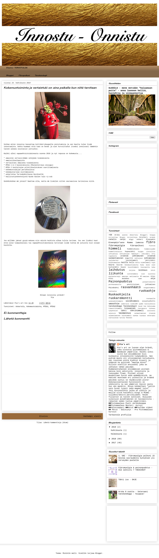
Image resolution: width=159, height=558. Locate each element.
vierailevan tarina (117, 318)
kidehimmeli (146, 262)
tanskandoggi (115, 306)
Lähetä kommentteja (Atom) (55, 423)
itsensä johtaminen (131, 256)
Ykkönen (129, 318)
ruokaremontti (120, 298)
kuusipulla (145, 267)
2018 (114, 439)
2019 (114, 427)
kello (131, 262)
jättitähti (150, 260)
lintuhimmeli (132, 274)
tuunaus (152, 308)
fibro (150, 242)
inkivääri (146, 254)
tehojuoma (151, 306)
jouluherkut (113, 260)
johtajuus (139, 258)
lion (143, 274)
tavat (140, 306)
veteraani (151, 316)
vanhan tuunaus (139, 316)
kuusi (123, 267)
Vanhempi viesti (92, 416)
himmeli (115, 248)
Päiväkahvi (114, 288)
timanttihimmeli (115, 308)
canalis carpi (117, 239)
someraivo (125, 304)
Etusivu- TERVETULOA (16, 68)
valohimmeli (127, 316)
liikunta (116, 273)
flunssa (152, 246)
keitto (124, 262)
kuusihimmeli (133, 267)
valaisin (112, 313)
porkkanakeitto (115, 284)
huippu (140, 252)
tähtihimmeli (137, 311)
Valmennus (125, 313)
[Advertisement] (52, 392)
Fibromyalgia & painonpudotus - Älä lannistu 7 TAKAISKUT (135, 469)
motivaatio (134, 276)
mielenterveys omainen (118, 276)
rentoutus (113, 291)
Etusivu (43, 416)
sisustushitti (148, 301)
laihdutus (117, 270)
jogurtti (129, 258)
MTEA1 (45, 306)
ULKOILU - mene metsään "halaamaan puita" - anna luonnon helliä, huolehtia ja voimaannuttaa (130, 90)
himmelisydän (149, 249)
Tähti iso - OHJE (127, 480)
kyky (153, 267)
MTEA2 (52, 306)
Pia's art (124, 344)
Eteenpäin (150, 239)
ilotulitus (150, 252)
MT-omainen (144, 276)
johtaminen (149, 258)
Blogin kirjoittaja (128, 237)
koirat (119, 265)
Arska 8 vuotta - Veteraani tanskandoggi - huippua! (133, 493)
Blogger (98, 553)
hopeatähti (130, 252)
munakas (125, 279)
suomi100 (134, 304)
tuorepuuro (142, 308)
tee (144, 306)
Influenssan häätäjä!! (130, 254)
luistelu (151, 274)
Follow (112, 332)
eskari (140, 239)
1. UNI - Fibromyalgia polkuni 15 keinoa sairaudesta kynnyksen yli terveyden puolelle (136, 458)
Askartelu (20, 306)
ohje (153, 279)
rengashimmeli (149, 288)
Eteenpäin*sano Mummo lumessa (126, 243)
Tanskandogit (41, 75)
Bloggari (10, 75)
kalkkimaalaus (114, 262)
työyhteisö (113, 311)
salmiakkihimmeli (116, 301)
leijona (132, 270)
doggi (131, 239)
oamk (140, 279)
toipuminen (130, 308)
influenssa (113, 254)
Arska (117, 235)
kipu (153, 262)
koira (111, 265)
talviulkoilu (149, 304)
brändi (152, 237)
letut (153, 270)
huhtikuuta (117, 430)
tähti (123, 311)
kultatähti (114, 267)
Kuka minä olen (147, 265)
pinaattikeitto (149, 282)
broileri (143, 237)
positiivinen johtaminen (141, 284)
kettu (137, 262)
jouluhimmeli (132, 260)
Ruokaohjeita (119, 294)
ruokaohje (147, 291)
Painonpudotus (120, 281)
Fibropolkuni (24, 75)
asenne (124, 235)
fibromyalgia (117, 245)
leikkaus (142, 270)
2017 (114, 443)
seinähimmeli (132, 301)
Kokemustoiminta (33, 306)
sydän (141, 304)
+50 (110, 235)
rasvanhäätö (131, 287)
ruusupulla (150, 298)
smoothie (114, 303)
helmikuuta (117, 434)
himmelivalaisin (115, 252)
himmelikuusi (133, 249)
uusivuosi (151, 311)
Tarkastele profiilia (120, 415)
